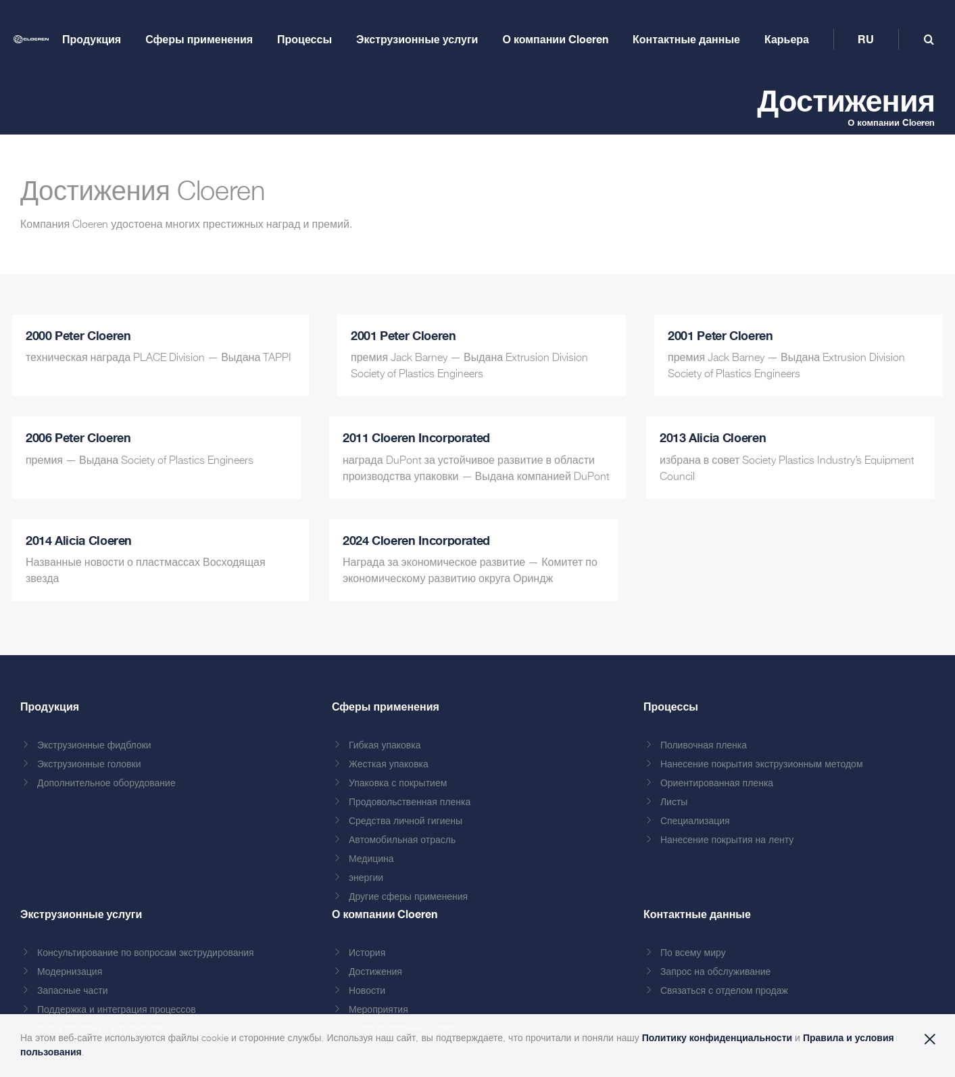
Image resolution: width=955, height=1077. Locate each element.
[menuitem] (866, 39)
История (367, 953)
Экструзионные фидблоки (94, 745)
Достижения (375, 972)
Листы (673, 802)
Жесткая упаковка (388, 764)
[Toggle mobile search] (929, 39)
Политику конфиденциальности (717, 1037)
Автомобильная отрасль (402, 840)
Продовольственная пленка (409, 802)
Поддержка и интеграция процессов (116, 1010)
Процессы (670, 706)
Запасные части (72, 991)
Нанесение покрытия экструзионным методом (761, 764)
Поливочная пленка (703, 745)
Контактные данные (697, 913)
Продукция (49, 706)
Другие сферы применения (408, 897)
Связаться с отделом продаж (724, 991)
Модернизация (69, 972)
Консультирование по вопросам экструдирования (145, 953)
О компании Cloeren (891, 122)
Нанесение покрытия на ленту (726, 840)
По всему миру (693, 953)
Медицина (371, 859)
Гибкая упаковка (385, 745)
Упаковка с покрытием (398, 783)
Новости (367, 991)
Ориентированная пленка (716, 783)
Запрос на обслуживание (715, 972)
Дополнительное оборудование (106, 783)
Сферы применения (385, 706)
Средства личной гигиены (405, 821)
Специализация (695, 821)
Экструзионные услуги (81, 913)
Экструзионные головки (89, 764)
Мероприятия (378, 1010)
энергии (366, 878)
